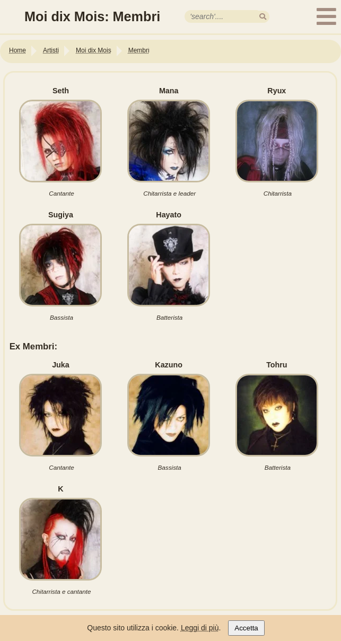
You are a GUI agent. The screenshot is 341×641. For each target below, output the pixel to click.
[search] (262, 17)
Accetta (246, 628)
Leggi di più (200, 628)
